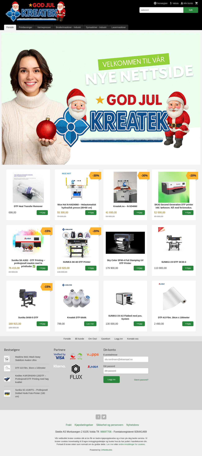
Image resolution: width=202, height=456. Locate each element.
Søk (191, 10)
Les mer (110, 444)
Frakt (68, 425)
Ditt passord (109, 366)
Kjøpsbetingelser (84, 425)
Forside (10, 27)
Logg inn (118, 339)
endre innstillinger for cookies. (132, 444)
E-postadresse (110, 354)
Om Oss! (92, 339)
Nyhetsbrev (132, 425)
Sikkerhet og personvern (109, 425)
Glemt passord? (141, 380)
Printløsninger (25, 27)
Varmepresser (44, 27)
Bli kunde (79, 339)
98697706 (105, 431)
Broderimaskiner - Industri (68, 27)
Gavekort (105, 339)
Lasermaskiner (118, 27)
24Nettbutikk (106, 450)
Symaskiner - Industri (96, 27)
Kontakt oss (132, 339)
